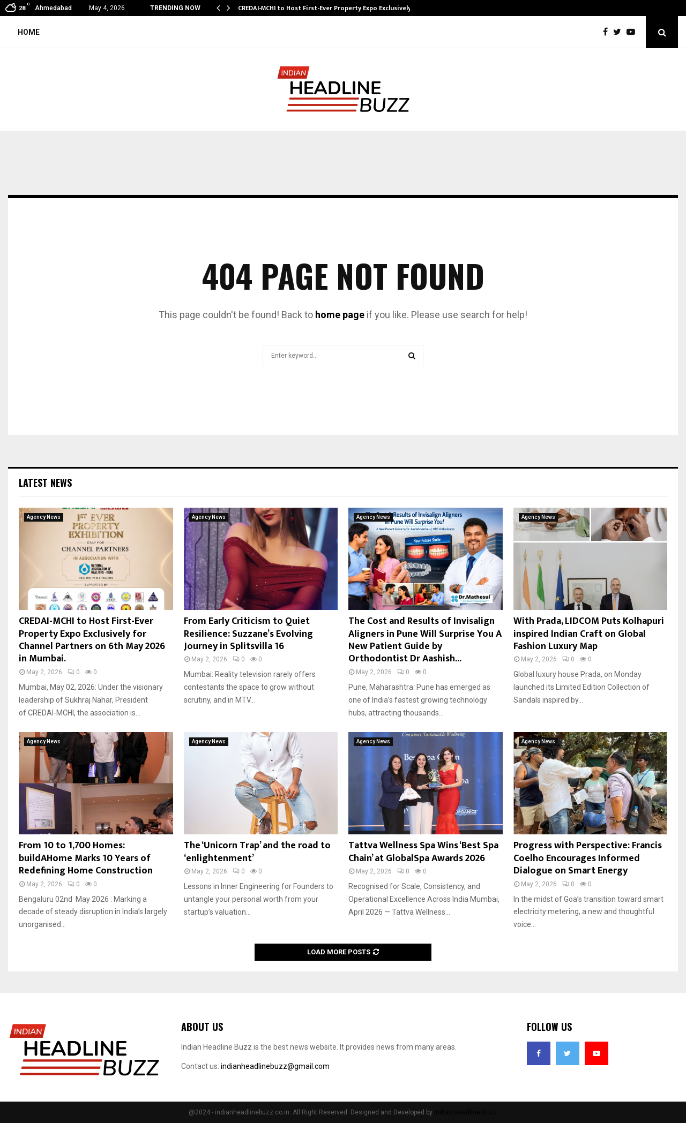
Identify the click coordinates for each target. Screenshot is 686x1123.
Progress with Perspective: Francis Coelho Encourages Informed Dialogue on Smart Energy (587, 858)
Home (29, 32)
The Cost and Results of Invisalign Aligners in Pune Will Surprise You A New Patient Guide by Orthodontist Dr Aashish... (425, 640)
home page (339, 314)
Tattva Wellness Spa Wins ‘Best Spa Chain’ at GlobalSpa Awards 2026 (423, 852)
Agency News (44, 517)
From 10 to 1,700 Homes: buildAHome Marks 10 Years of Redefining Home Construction (86, 858)
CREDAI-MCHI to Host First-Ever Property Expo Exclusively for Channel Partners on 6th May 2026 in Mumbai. (92, 640)
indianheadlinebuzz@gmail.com (275, 1066)
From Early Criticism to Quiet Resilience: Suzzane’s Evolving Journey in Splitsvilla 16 (248, 633)
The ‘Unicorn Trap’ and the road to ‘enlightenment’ (257, 852)
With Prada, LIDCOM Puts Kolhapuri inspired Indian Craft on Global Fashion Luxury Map (588, 633)
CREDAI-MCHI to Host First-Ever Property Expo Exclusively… (327, 8)
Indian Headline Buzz (465, 1112)
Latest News (45, 482)
